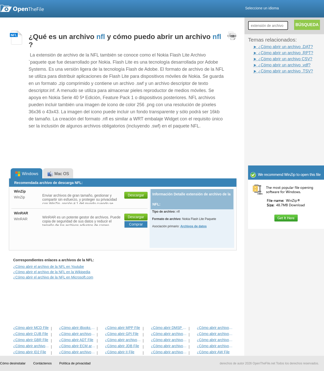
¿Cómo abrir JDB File (122, 346)
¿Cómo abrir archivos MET (77, 334)
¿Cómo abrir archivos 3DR (169, 334)
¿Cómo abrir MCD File (31, 328)
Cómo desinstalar (13, 363)
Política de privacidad (75, 363)
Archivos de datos (193, 226)
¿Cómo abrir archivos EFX (215, 340)
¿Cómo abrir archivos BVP (123, 340)
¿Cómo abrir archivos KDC (169, 352)
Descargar (136, 195)
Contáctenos (42, 363)
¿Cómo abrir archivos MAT (77, 352)
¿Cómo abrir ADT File (76, 340)
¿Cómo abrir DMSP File (169, 328)
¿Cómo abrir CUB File (30, 334)
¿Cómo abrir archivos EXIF (31, 346)
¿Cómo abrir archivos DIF (215, 334)
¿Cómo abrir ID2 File (29, 352)
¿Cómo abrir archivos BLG (215, 346)
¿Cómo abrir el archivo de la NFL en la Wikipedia (51, 272)
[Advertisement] (278, 85)
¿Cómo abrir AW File (213, 352)
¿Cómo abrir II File (119, 352)
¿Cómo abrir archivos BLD (169, 346)
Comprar (136, 224)
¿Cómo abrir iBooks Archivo (77, 328)
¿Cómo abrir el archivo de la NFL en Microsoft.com (53, 277)
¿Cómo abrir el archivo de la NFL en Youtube (48, 267)
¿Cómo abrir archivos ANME (169, 340)
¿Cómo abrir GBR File (30, 340)
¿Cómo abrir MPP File (122, 328)
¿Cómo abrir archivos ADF (215, 328)
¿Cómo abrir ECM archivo (77, 346)
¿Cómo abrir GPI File (121, 334)
